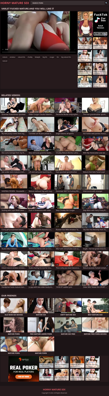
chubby (30, 57)
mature (4, 57)
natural (4, 61)
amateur (12, 57)
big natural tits (66, 57)
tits (58, 57)
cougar (52, 57)
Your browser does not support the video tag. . (38, 32)
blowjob (37, 57)
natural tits (21, 57)
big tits (45, 57)
